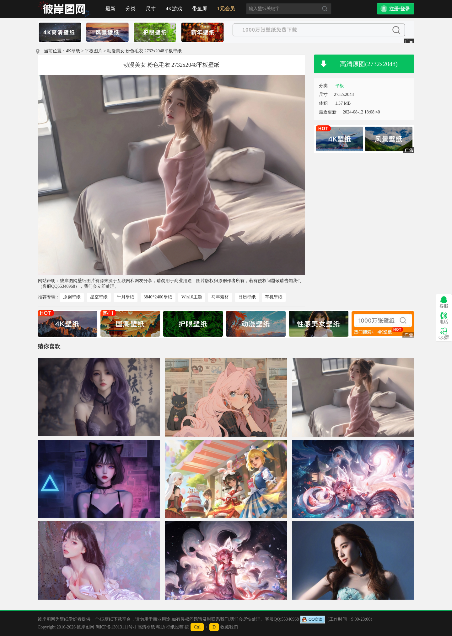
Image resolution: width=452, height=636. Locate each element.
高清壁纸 (146, 627)
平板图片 (93, 51)
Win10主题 (191, 297)
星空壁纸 (99, 297)
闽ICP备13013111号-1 (115, 627)
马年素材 (220, 297)
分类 (131, 8)
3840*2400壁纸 (158, 297)
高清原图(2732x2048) (368, 63)
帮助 (160, 627)
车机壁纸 (273, 297)
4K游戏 (174, 8)
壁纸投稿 (175, 627)
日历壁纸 (247, 297)
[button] (395, 8)
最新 (110, 8)
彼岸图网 (85, 627)
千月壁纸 (125, 297)
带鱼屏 (199, 8)
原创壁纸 (72, 297)
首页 (64, 9)
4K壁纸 (73, 51)
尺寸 (151, 8)
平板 (339, 85)
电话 (444, 318)
